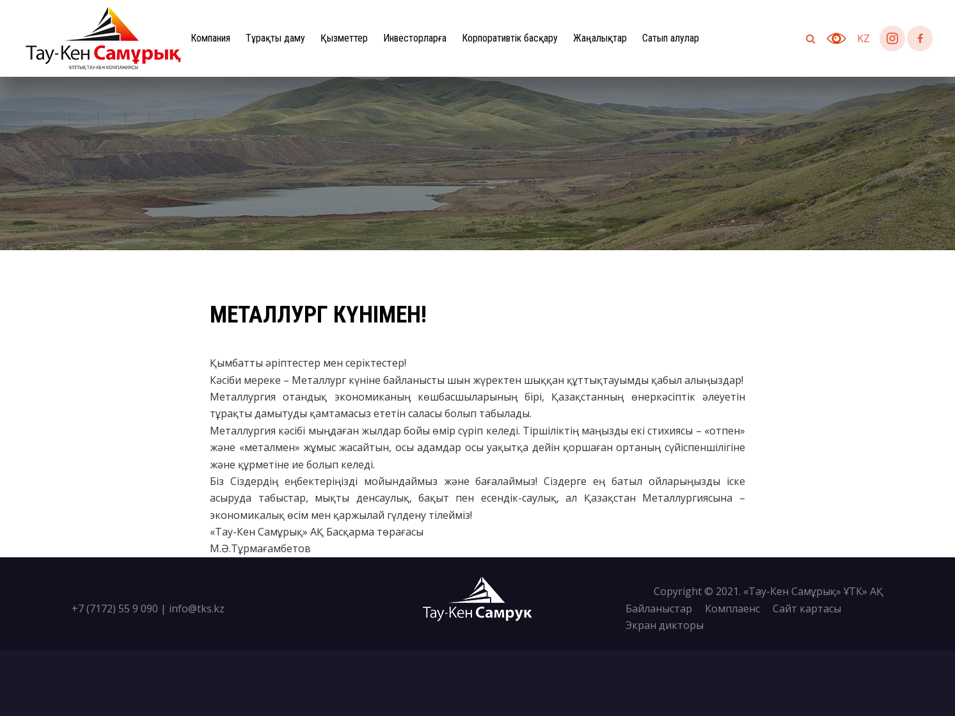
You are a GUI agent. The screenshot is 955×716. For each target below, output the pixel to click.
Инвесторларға (414, 38)
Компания (210, 38)
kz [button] (863, 38)
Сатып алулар (670, 38)
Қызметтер (344, 38)
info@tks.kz (197, 608)
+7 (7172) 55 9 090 (115, 608)
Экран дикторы (665, 625)
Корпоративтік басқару (510, 38)
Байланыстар (659, 608)
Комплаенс (732, 608)
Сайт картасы (807, 608)
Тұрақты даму (275, 38)
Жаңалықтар (600, 38)
